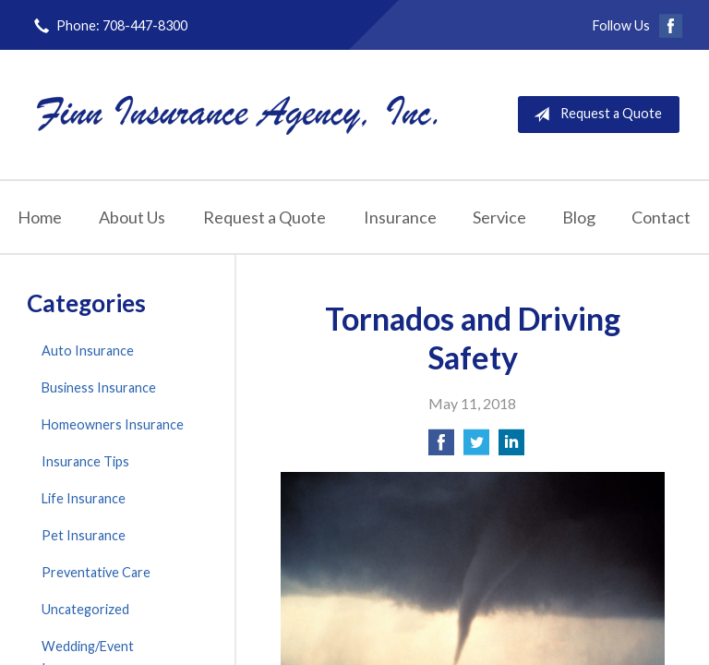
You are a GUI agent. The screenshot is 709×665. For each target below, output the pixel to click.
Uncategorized (85, 609)
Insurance (400, 217)
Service (499, 217)
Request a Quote (594, 114)
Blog (578, 217)
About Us (132, 217)
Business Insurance (99, 387)
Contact (661, 217)
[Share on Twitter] (476, 447)
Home (40, 217)
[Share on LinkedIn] (511, 447)
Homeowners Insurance (113, 424)
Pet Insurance (84, 535)
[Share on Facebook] (441, 447)
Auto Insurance (88, 350)
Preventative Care (96, 572)
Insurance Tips (85, 461)
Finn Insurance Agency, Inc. (237, 114)
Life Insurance (84, 498)
